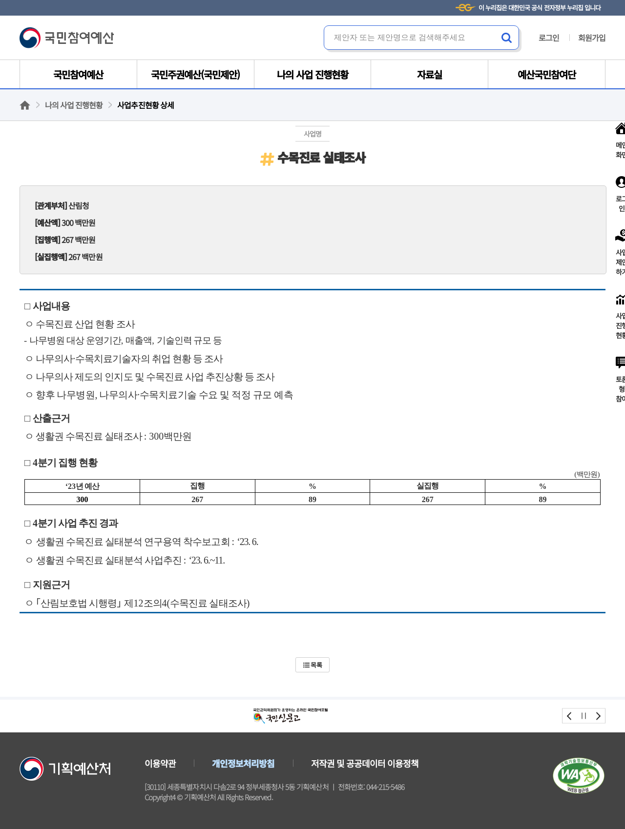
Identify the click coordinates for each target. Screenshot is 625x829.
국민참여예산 (67, 37)
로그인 (549, 37)
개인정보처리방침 (243, 763)
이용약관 (160, 763)
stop (584, 716)
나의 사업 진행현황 (312, 74)
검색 (507, 37)
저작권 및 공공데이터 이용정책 (365, 763)
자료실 (429, 74)
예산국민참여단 (547, 74)
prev (569, 716)
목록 (312, 664)
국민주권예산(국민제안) (195, 74)
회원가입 (591, 37)
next (598, 716)
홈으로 (25, 105)
